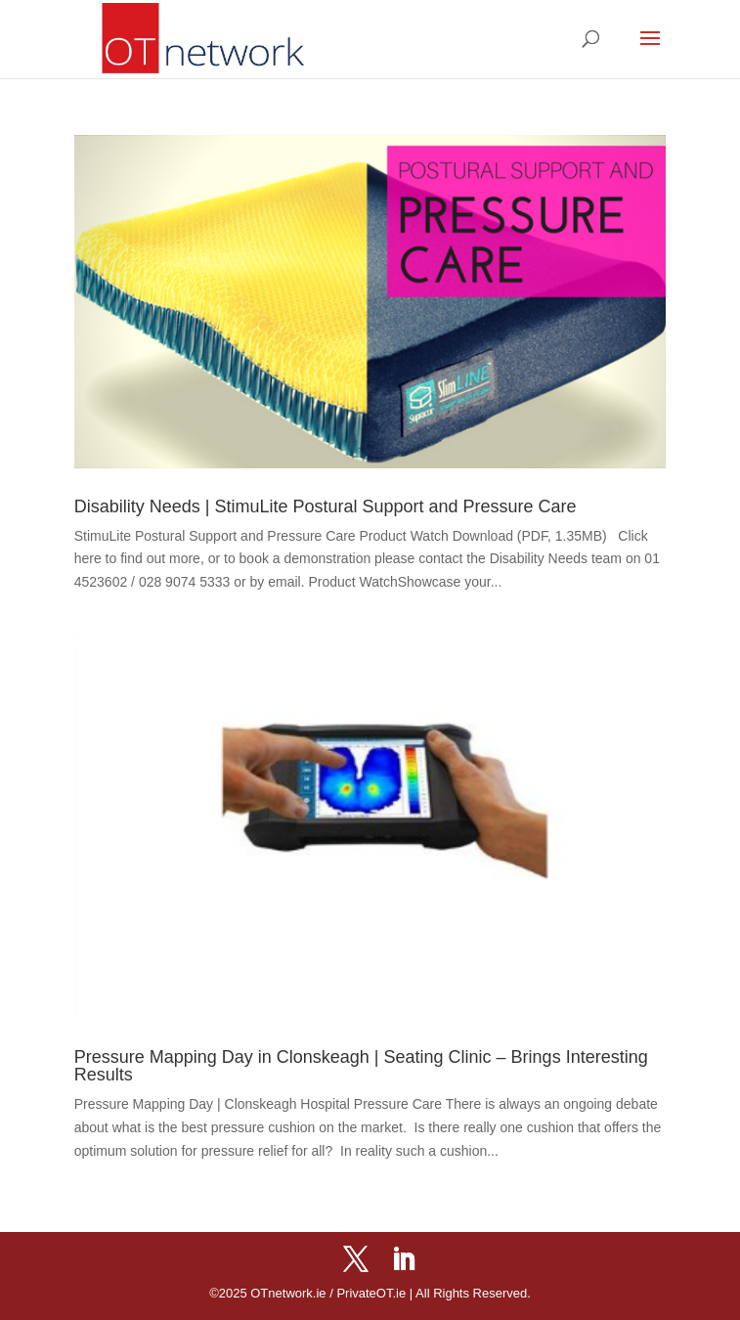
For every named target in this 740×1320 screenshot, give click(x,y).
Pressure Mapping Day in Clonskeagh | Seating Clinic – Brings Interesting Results (361, 1065)
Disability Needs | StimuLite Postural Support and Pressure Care (325, 506)
